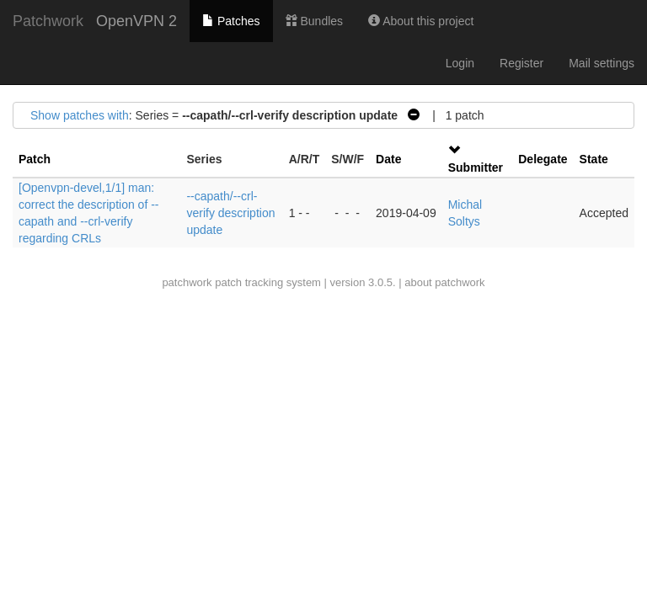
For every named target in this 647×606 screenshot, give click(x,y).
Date (388, 159)
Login (460, 63)
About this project (420, 21)
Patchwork (48, 21)
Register (521, 63)
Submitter (475, 167)
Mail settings (601, 63)
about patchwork (444, 282)
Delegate (542, 159)
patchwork (186, 282)
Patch (35, 159)
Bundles (314, 21)
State (594, 159)
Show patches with (79, 115)
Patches (230, 21)
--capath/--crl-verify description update (230, 213)
